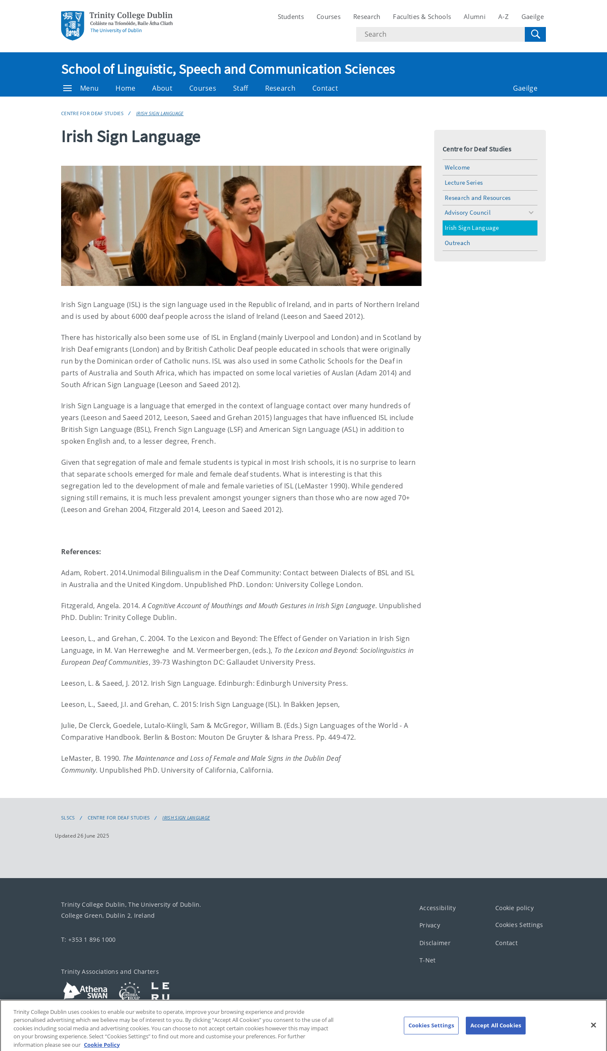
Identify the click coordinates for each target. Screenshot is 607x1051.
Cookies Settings (519, 925)
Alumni (475, 16)
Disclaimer (435, 943)
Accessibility (437, 908)
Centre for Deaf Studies (92, 113)
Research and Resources (478, 198)
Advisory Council (468, 212)
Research (366, 16)
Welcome (457, 167)
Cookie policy (514, 908)
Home (125, 88)
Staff (240, 88)
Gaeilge (532, 16)
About (162, 88)
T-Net (427, 961)
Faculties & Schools (422, 16)
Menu (81, 88)
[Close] (593, 1033)
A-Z (503, 16)
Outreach (457, 243)
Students (291, 16)
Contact (325, 88)
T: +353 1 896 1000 (88, 939)
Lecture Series (464, 182)
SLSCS (68, 818)
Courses (329, 16)
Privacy (429, 926)
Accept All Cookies (495, 1033)
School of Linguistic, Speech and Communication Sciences (228, 69)
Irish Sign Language (160, 113)
